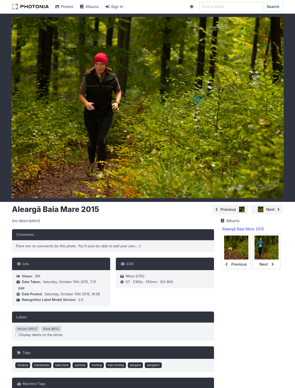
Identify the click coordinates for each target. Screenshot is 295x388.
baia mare (62, 365)
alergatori (153, 365)
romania (22, 365)
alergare (135, 365)
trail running (116, 365)
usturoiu (80, 365)
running (97, 365)
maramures (41, 365)
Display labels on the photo (39, 335)
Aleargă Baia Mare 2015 (243, 229)
